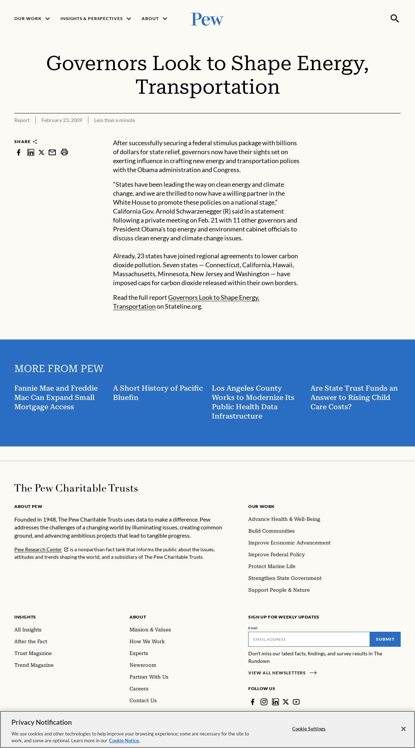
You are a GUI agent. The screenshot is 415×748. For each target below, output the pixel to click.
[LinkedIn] (275, 702)
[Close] (403, 729)
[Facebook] (252, 702)
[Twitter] (286, 702)
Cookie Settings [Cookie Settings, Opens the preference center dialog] (309, 729)
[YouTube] (296, 702)
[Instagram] (264, 702)
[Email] (309, 639)
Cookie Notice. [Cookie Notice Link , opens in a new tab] (124, 740)
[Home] (76, 488)
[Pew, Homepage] (207, 18)
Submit (385, 639)
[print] (64, 152)
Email (253, 628)
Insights (25, 617)
